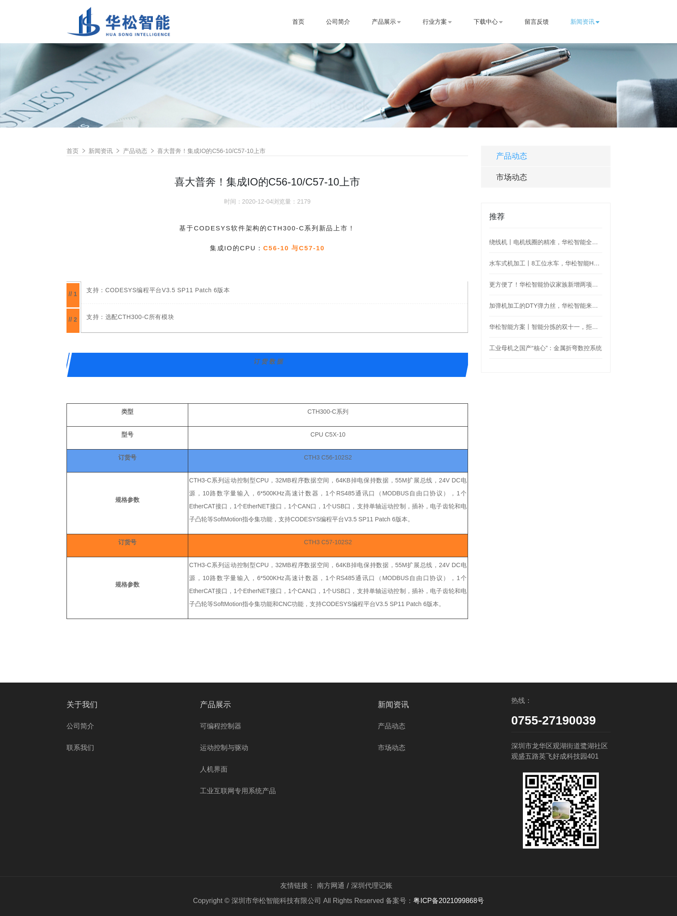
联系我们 (80, 747)
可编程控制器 (220, 726)
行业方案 (437, 21)
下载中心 (488, 21)
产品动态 (135, 150)
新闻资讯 (585, 21)
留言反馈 (537, 21)
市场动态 (511, 177)
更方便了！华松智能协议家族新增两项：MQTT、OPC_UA (545, 284)
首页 (298, 21)
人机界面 (214, 769)
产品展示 (386, 21)
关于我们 (82, 704)
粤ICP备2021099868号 (448, 900)
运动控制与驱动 (224, 747)
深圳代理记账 (371, 885)
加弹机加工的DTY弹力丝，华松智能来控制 (545, 305)
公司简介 (338, 21)
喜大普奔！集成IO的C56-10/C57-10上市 (211, 150)
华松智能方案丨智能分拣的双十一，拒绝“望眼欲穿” (545, 326)
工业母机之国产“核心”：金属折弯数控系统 (545, 348)
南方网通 (331, 885)
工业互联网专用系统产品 (238, 791)
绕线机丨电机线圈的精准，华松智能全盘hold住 (545, 242)
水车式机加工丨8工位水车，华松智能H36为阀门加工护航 (545, 263)
